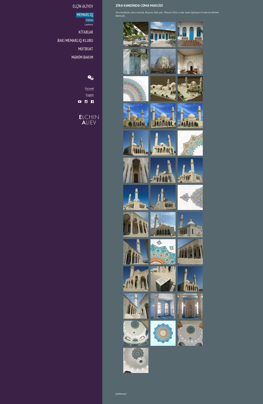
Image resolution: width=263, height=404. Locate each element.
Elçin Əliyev (83, 7)
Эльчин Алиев (88, 118)
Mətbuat (85, 49)
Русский (89, 88)
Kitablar (85, 32)
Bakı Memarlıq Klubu (75, 41)
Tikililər (89, 20)
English (90, 95)
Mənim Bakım (82, 58)
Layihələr (89, 25)
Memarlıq (85, 15)
